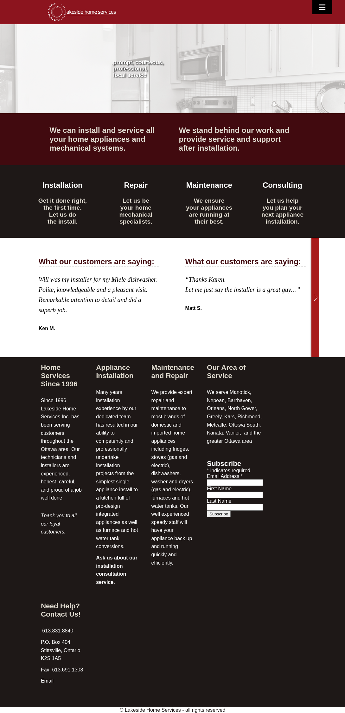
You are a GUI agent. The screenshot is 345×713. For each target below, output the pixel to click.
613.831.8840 (57, 630)
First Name (219, 488)
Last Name (219, 501)
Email (47, 681)
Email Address (225, 476)
